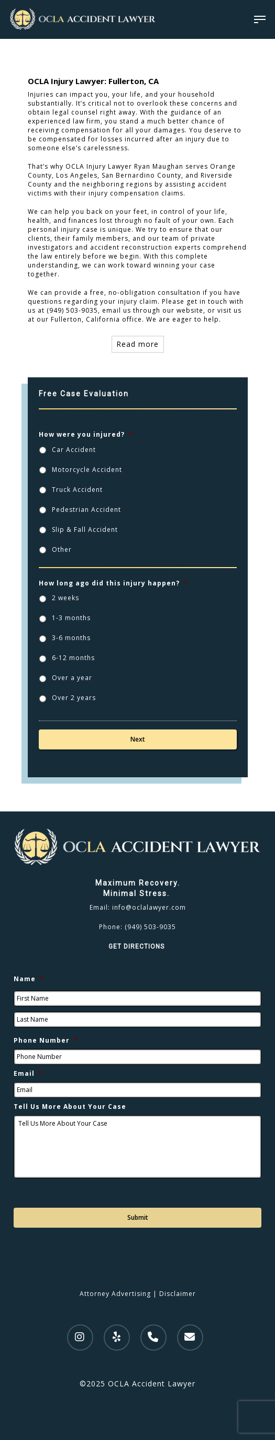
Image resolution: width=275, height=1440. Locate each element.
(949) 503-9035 (150, 926)
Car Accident (74, 449)
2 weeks (65, 597)
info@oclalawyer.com (149, 907)
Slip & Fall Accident (85, 529)
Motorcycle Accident (87, 469)
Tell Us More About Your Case (70, 1107)
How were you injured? (86, 434)
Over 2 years (74, 697)
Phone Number (46, 1040)
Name (29, 979)
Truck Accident (77, 489)
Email (28, 1073)
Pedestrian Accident (86, 509)
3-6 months (71, 637)
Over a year (72, 677)
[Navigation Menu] (260, 19)
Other (62, 549)
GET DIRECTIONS (137, 946)
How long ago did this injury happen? (113, 583)
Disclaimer (177, 1293)
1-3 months (71, 617)
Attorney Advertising (115, 1293)
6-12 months (73, 657)
